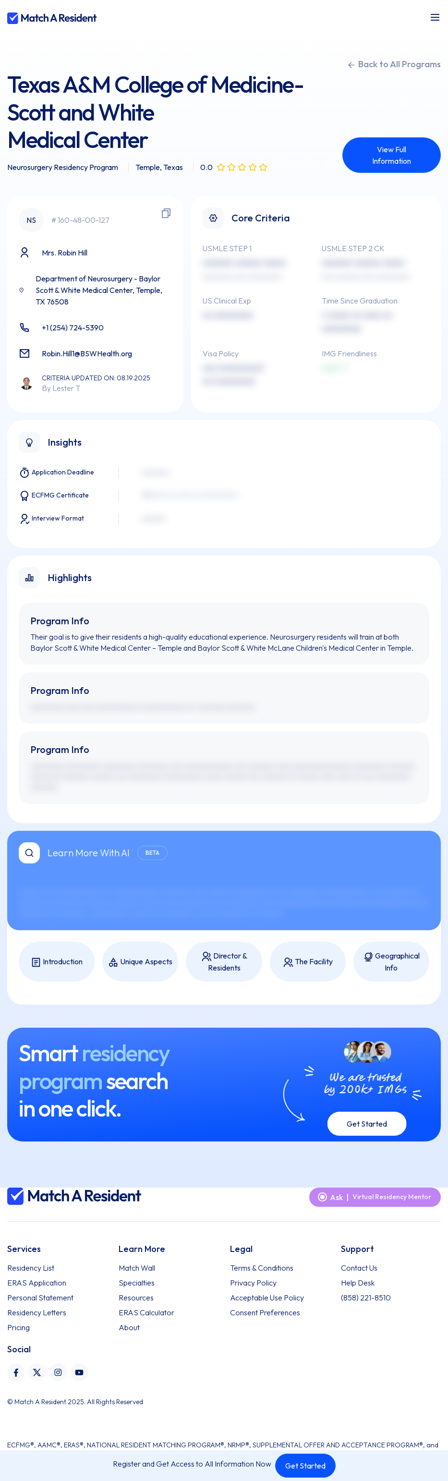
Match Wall (137, 1268)
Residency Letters (36, 1312)
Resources (136, 1297)
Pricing (18, 1327)
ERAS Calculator (146, 1312)
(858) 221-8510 (366, 1297)
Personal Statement (40, 1297)
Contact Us (359, 1268)
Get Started (305, 1465)
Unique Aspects (140, 962)
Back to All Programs (394, 64)
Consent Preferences (265, 1312)
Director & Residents (224, 961)
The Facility (308, 962)
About (129, 1327)
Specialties (137, 1282)
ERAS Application (36, 1282)
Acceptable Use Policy (267, 1297)
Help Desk (358, 1282)
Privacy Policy (253, 1282)
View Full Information (391, 155)
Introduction (57, 962)
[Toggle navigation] (435, 17)
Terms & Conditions (261, 1268)
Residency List (30, 1268)
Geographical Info (391, 961)
